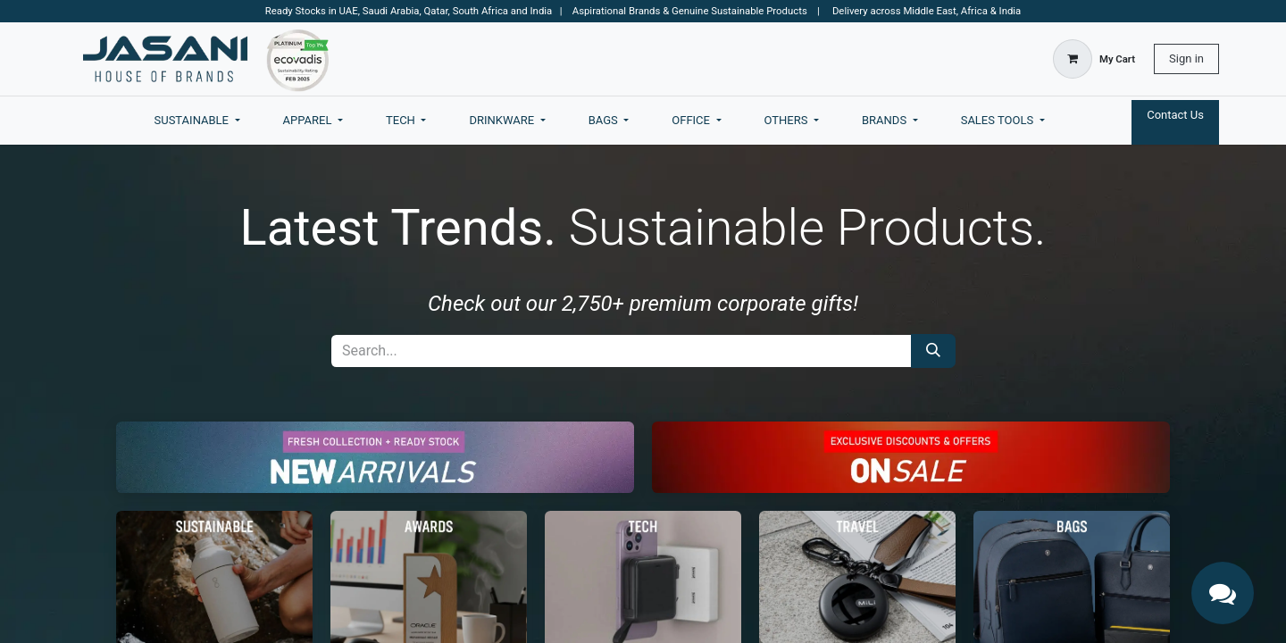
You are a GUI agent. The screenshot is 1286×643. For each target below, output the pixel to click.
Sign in (1186, 58)
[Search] (933, 351)
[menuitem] (197, 120)
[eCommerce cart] (1094, 59)
